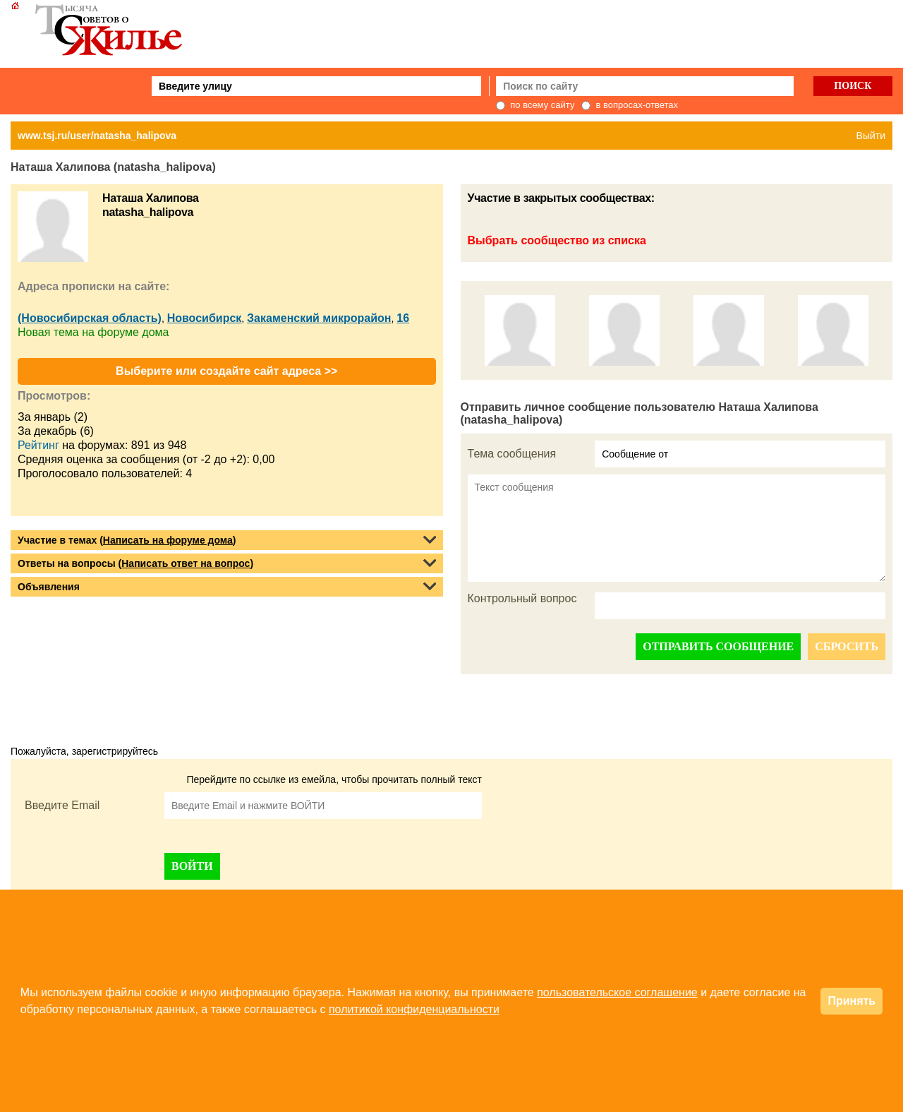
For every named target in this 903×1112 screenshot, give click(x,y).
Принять (851, 1001)
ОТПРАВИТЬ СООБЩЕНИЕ (718, 646)
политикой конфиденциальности (414, 1009)
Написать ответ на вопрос (185, 563)
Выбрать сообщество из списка (557, 240)
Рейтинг (38, 445)
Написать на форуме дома (168, 540)
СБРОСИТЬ (846, 646)
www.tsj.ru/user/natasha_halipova (97, 135)
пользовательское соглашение (617, 992)
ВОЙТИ (192, 866)
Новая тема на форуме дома (93, 332)
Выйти (870, 135)
